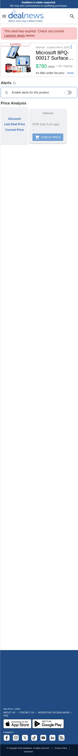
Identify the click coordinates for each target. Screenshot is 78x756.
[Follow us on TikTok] (34, 737)
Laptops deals (14, 35)
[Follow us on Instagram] (15, 737)
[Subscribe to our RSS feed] (61, 737)
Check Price (48, 137)
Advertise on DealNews (53, 712)
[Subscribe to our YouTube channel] (43, 737)
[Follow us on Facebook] (6, 737)
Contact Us (26, 712)
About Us (9, 712)
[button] (39, 60)
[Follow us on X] (25, 737)
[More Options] (71, 47)
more (70, 73)
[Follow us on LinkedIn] (52, 737)
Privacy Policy (60, 748)
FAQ (5, 715)
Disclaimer (28, 751)
